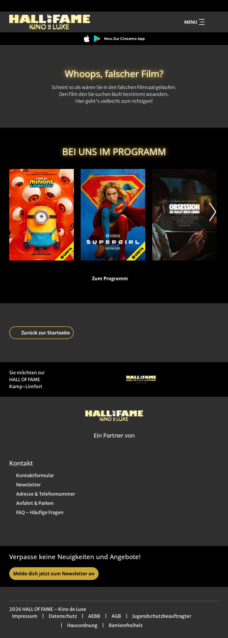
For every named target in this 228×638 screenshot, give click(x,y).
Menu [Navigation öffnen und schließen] (194, 22)
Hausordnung (82, 625)
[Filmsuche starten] (213, 22)
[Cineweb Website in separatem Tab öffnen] (114, 442)
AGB (116, 616)
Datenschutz (63, 616)
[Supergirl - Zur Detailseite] (113, 215)
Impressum (24, 616)
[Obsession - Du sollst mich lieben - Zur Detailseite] (184, 215)
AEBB (94, 616)
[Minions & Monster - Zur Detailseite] (41, 215)
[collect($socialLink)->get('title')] (10, 6)
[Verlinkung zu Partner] (141, 379)
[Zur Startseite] (49, 22)
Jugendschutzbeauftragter (161, 616)
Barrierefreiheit (126, 625)
